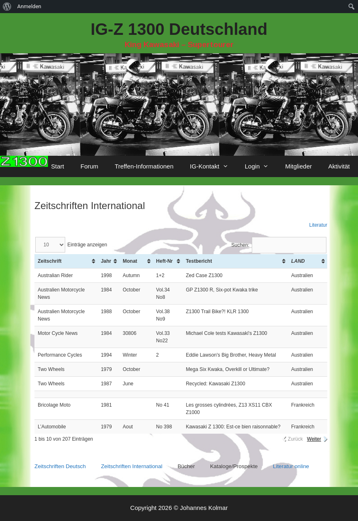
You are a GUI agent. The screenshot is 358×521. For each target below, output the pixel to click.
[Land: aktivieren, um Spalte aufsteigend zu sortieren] (307, 261)
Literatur (318, 225)
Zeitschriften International (131, 466)
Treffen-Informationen (144, 166)
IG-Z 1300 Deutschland (179, 29)
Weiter (314, 439)
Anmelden (29, 6)
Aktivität (339, 166)
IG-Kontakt (213, 166)
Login (261, 166)
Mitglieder (298, 166)
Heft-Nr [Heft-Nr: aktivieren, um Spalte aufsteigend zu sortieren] (164, 261)
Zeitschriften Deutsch (60, 466)
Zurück (295, 439)
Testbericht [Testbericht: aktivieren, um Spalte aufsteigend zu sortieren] (199, 261)
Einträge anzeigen (71, 245)
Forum (89, 166)
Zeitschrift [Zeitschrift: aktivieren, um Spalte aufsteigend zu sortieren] (50, 261)
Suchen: (278, 245)
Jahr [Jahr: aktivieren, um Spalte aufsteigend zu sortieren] (106, 261)
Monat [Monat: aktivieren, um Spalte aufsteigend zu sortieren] (130, 261)
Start (57, 166)
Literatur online (291, 466)
